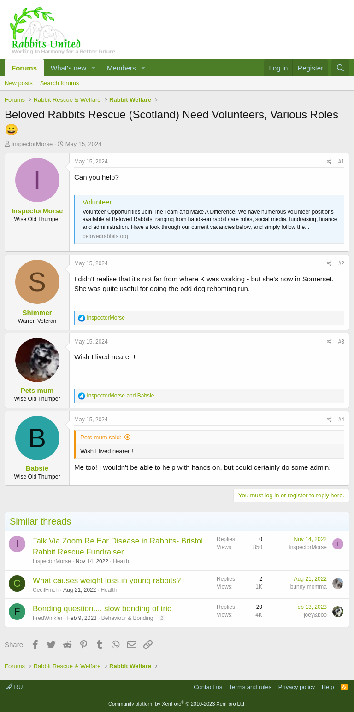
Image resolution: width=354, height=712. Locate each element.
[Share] (329, 162)
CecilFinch (46, 590)
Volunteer (97, 202)
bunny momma (308, 587)
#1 (341, 161)
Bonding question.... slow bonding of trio (102, 608)
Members (121, 68)
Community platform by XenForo (177, 703)
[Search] (340, 67)
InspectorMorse (32, 143)
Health (121, 561)
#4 (341, 419)
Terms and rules (250, 686)
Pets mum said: (101, 437)
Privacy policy (296, 686)
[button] (93, 67)
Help (328, 686)
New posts (19, 83)
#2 (341, 263)
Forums (24, 68)
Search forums (59, 83)
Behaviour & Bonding (127, 618)
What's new (68, 68)
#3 (341, 341)
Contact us (208, 686)
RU (14, 686)
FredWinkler (48, 618)
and (120, 395)
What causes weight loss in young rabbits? (107, 580)
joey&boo (315, 615)
